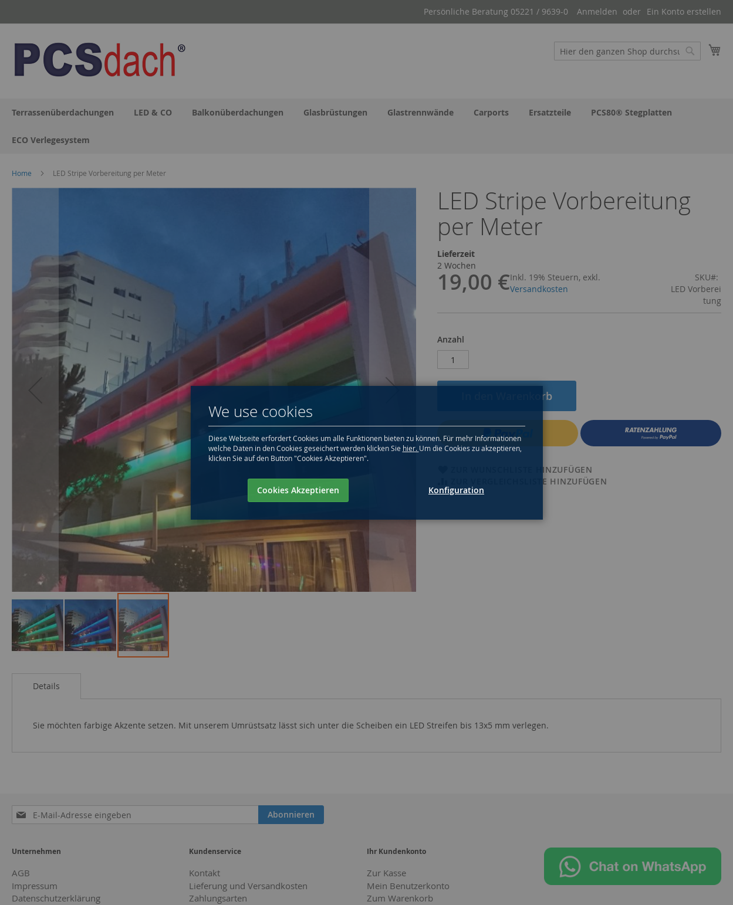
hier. (411, 448)
